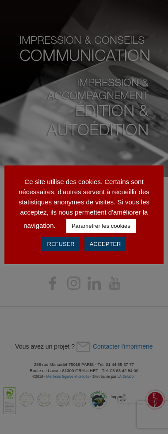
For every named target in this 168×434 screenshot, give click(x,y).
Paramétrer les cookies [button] (101, 226)
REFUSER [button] (61, 244)
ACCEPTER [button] (105, 244)
